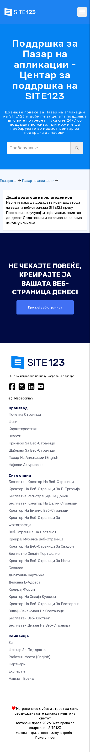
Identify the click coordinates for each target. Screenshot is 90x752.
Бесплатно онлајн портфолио (34, 553)
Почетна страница (25, 414)
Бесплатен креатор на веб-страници (41, 482)
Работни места (29, 657)
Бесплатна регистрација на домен (38, 496)
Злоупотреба (61, 733)
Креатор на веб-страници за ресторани (44, 604)
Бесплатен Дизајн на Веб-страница (39, 625)
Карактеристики (23, 429)
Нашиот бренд (21, 678)
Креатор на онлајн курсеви (32, 597)
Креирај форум (22, 589)
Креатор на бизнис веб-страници (38, 510)
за (11, 642)
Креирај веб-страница (45, 307)
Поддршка (8, 181)
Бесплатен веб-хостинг (29, 618)
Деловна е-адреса (24, 582)
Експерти (17, 671)
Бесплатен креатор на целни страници (43, 503)
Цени (13, 422)
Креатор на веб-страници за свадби (41, 546)
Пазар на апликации (38, 181)
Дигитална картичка (26, 575)
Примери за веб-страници (32, 443)
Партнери (17, 664)
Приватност (39, 733)
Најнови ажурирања (26, 465)
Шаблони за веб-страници (32, 450)
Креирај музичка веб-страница (36, 539)
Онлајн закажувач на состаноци (36, 611)
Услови (21, 733)
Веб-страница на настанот (33, 532)
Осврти (15, 436)
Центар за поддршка (27, 650)
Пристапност (45, 737)
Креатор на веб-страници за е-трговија (44, 489)
